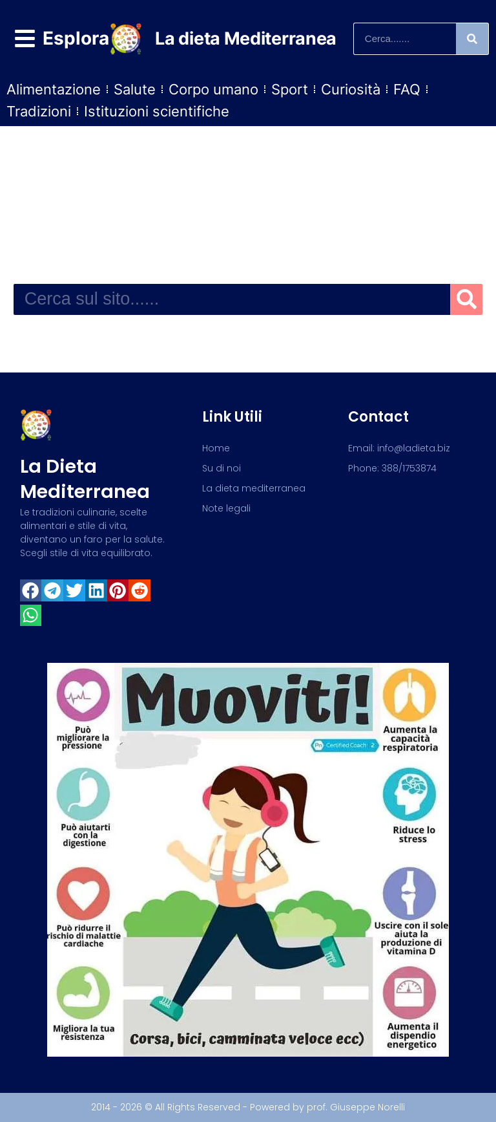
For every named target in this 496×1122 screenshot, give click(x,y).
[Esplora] (25, 38)
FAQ (406, 89)
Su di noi (221, 468)
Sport (289, 89)
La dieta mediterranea (85, 478)
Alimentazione (53, 89)
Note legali (226, 508)
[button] (31, 590)
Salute (135, 89)
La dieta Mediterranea (245, 38)
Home (216, 448)
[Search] (472, 38)
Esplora (76, 38)
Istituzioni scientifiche (156, 111)
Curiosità (350, 89)
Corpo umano (213, 89)
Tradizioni (38, 111)
